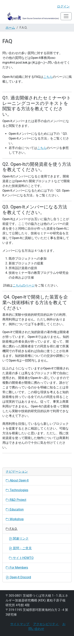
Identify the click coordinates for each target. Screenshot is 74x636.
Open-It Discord (18, 577)
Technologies (17, 490)
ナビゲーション (17, 471)
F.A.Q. (12, 529)
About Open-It (17, 480)
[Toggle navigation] (66, 16)
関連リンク (19, 538)
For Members (17, 567)
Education (15, 509)
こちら (48, 77)
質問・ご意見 (20, 548)
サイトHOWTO (21, 558)
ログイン (63, 6)
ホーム (10, 27)
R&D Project (16, 500)
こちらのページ (24, 285)
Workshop (15, 519)
